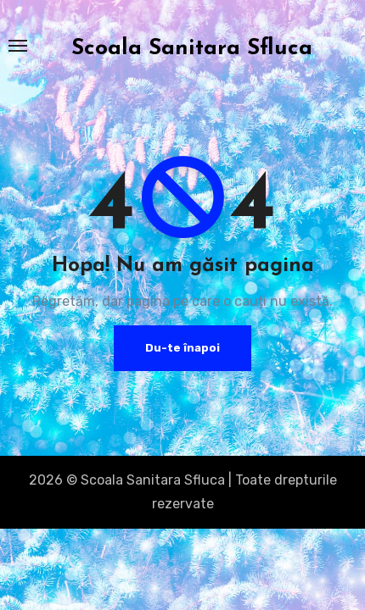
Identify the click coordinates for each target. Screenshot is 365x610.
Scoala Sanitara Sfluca (191, 48)
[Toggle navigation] (17, 46)
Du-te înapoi (182, 347)
